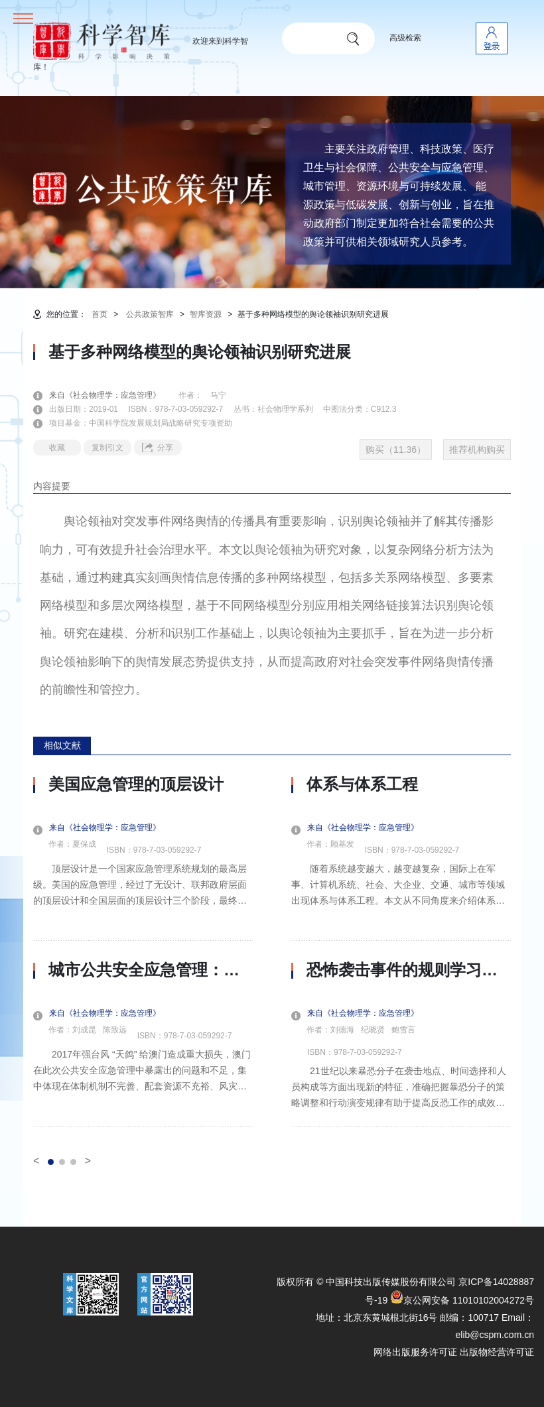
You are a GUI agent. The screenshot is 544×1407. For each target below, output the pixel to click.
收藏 (57, 447)
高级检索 (405, 37)
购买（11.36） (396, 449)
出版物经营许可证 (497, 1352)
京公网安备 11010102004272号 (462, 1300)
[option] (143, 950)
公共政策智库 (150, 314)
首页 (99, 314)
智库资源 (206, 314)
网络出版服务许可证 (415, 1352)
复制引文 (107, 447)
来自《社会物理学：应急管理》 (112, 395)
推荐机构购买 (477, 449)
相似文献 (62, 745)
